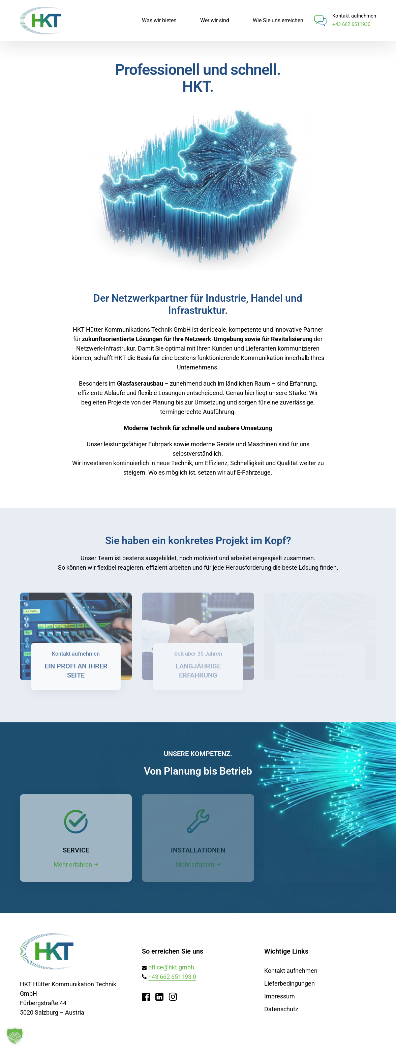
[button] (15, 1036)
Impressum (279, 996)
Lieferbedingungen (289, 983)
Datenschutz (281, 1009)
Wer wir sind (214, 20)
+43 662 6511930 (351, 24)
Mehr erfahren (73, 864)
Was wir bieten (159, 20)
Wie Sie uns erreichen (278, 20)
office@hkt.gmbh (171, 967)
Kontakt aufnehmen (290, 970)
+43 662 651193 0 (172, 976)
